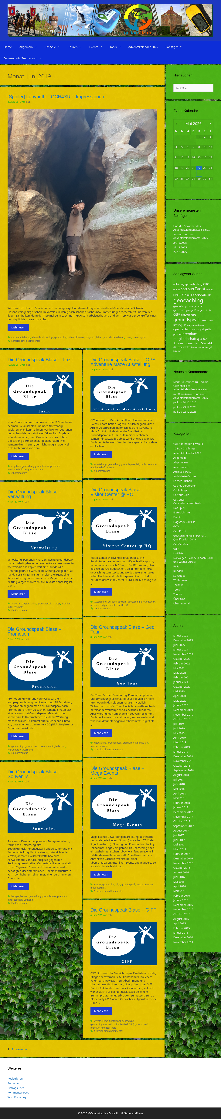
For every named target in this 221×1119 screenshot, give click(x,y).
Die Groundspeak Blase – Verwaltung (34, 494)
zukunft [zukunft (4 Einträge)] (177, 351)
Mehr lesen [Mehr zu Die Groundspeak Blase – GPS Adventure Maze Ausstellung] (101, 454)
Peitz (176, 566)
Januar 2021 (180, 682)
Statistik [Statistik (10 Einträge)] (207, 343)
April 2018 (179, 793)
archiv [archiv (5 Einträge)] (193, 284)
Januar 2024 (180, 649)
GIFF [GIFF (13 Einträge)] (177, 314)
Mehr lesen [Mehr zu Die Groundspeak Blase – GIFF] (101, 1011)
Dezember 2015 (183, 905)
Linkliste (178, 553)
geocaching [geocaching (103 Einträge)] (188, 300)
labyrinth (90, 337)
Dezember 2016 (183, 858)
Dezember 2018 (183, 756)
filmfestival (115, 1020)
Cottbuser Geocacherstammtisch (187, 501)
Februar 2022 (181, 663)
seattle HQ (122, 605)
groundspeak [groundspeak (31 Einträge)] (186, 320)
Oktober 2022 (181, 658)
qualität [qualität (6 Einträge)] (202, 339)
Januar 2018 (180, 807)
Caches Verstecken (185, 485)
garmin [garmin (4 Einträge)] (191, 294)
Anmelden (14, 1083)
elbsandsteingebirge (42, 337)
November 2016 (183, 863)
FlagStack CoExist (184, 522)
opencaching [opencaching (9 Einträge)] (182, 329)
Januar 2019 (180, 751)
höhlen (71, 337)
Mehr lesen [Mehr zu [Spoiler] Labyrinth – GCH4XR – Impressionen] (18, 327)
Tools (117, 46)
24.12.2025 (180, 242)
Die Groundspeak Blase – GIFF (123, 909)
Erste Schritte (181, 512)
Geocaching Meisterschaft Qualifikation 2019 (189, 537)
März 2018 (179, 798)
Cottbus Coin (181, 495)
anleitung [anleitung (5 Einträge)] (178, 284)
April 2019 (179, 737)
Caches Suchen (182, 481)
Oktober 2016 (181, 867)
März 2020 (179, 700)
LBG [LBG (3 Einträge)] (211, 320)
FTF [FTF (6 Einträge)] (184, 294)
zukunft (39, 469)
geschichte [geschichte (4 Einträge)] (205, 310)
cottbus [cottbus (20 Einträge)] (187, 288)
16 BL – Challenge (184, 448)
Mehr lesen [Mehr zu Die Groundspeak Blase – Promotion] (18, 736)
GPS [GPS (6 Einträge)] (193, 314)
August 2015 (181, 919)
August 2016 (181, 872)
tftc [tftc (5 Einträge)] (175, 347)
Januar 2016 (180, 900)
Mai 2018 (179, 789)
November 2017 (183, 816)
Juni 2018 (179, 784)
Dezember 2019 (183, 710)
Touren (76, 46)
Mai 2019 (179, 733)
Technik (178, 585)
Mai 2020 (179, 691)
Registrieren (15, 1078)
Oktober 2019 (181, 719)
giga (118, 884)
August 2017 (181, 830)
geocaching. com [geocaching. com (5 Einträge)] (183, 306)
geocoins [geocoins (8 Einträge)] (179, 310)
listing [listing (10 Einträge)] (177, 325)
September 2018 (183, 770)
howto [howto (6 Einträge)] (204, 320)
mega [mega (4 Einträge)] (189, 325)
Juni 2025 (179, 645)
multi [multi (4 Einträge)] (196, 325)
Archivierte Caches (184, 476)
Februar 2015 (181, 928)
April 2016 (179, 886)
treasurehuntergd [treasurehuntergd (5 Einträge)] (201, 347)
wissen (110, 467)
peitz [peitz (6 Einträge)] (208, 329)
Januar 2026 (180, 635)
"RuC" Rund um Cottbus (188, 444)
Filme (105, 1020)
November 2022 (183, 654)
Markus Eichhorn (183, 382)
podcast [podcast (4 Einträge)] (177, 334)
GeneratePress (133, 1113)
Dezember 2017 (183, 812)
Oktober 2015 (181, 914)
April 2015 (179, 923)
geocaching (60, 337)
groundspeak (42, 466)
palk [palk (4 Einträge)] (202, 329)
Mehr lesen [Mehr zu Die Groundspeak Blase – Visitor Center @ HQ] (101, 591)
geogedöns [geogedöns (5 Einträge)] (192, 310)
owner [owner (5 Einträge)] (195, 329)
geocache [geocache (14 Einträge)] (203, 294)
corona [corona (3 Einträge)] (176, 289)
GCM (176, 526)
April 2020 (179, 696)
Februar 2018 (181, 803)
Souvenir (28, 899)
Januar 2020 (180, 705)
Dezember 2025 (183, 640)
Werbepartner (15, 749)
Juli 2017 (178, 835)
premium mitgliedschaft (103, 605)
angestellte (17, 603)
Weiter (21, 1049)
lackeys (56, 603)
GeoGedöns (180, 544)
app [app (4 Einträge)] (187, 284)
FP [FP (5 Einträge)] (179, 294)
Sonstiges (175, 46)
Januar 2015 (180, 932)
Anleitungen (181, 467)
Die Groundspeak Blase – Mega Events (117, 771)
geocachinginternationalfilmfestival (109, 1024)
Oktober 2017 (181, 821)
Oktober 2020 (181, 686)
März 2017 (179, 849)
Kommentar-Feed (18, 1092)
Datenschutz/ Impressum (24, 58)
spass (128, 337)
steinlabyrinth (140, 337)
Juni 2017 (179, 840)
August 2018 (181, 775)
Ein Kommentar (19, 610)
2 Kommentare (19, 472)
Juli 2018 (178, 779)
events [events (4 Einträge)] (209, 289)
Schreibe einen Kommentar (25, 340)
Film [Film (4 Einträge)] (175, 294)
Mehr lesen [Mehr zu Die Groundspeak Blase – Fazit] (18, 456)
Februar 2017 (181, 853)
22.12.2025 (180, 252)
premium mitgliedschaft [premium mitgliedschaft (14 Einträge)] (185, 336)
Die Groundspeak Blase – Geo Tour (122, 629)
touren (94, 746)
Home (8, 47)
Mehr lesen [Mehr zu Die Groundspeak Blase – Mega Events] (101, 874)
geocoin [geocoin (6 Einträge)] (198, 306)
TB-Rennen (180, 580)
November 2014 (183, 942)
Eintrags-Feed (16, 1088)
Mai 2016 (179, 881)
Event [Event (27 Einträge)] (200, 288)
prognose (29, 469)
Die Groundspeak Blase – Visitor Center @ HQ (117, 492)
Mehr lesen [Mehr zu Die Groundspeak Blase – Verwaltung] (18, 594)
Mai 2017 (179, 844)
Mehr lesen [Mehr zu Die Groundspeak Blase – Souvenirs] (18, 886)
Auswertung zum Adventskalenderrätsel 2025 (190, 236)
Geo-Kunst (179, 531)
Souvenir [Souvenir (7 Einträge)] (179, 343)
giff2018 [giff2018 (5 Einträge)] (186, 314)
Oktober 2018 (181, 765)
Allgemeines (181, 462)
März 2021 (179, 672)
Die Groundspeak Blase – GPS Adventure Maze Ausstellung (123, 362)
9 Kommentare (102, 470)
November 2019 (183, 714)
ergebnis (16, 466)
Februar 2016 (181, 895)
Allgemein (30, 46)
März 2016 (179, 891)
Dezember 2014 (183, 937)
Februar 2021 (181, 677)
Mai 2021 (179, 668)
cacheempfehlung (20, 337)
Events (97, 46)
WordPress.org (17, 1097)
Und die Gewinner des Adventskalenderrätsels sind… (191, 228)
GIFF (131, 1024)
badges (15, 896)
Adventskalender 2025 (143, 47)
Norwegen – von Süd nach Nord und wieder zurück (193, 559)
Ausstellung (100, 464)
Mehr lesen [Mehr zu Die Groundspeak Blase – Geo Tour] (101, 733)
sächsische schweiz (114, 337)
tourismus (104, 746)
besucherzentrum (117, 601)
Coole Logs (180, 490)
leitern (99, 337)
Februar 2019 (181, 747)
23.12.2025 (180, 247)
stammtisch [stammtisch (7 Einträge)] (193, 343)
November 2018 (183, 761)
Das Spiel (54, 46)
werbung (28, 749)
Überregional (181, 603)
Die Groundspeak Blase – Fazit (40, 359)
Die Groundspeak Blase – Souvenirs (34, 774)
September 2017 (183, 826)
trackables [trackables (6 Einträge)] (184, 347)
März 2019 (179, 742)
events (97, 884)
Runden (178, 571)
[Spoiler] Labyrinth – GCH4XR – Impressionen (56, 96)
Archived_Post (182, 471)
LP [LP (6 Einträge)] (184, 325)
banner (23, 896)
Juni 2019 (179, 728)
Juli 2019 (178, 724)
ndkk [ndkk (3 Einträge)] (201, 325)
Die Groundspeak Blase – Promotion (34, 632)
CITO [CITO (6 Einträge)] (206, 284)
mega (140, 884)
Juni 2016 (179, 877)
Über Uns (179, 599)
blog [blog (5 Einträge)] (199, 284)
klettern (80, 337)
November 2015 (183, 909)
